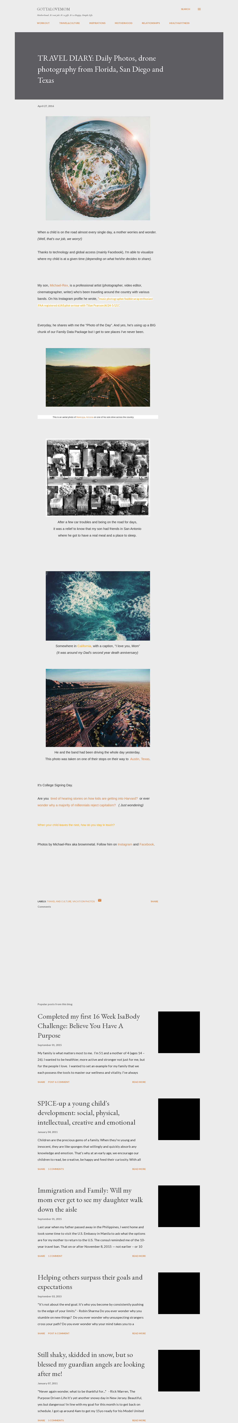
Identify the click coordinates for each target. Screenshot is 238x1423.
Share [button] (154, 901)
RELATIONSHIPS (151, 23)
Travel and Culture (59, 901)
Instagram (125, 844)
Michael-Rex (59, 285)
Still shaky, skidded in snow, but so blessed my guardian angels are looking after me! (91, 1364)
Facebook (146, 844)
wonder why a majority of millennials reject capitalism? (77, 805)
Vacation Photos (83, 901)
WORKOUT (43, 23)
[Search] (185, 9)
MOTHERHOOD (123, 23)
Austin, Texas (140, 759)
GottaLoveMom (53, 9)
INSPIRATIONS (97, 23)
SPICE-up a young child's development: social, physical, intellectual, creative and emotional (86, 1112)
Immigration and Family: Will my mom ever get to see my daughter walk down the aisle (90, 1199)
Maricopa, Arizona (84, 417)
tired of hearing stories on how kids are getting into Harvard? (94, 798)
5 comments (56, 1169)
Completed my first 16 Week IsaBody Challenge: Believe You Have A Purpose (89, 1025)
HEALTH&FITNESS (179, 23)
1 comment (55, 1256)
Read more (139, 1082)
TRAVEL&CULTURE (69, 23)
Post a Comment (59, 1082)
